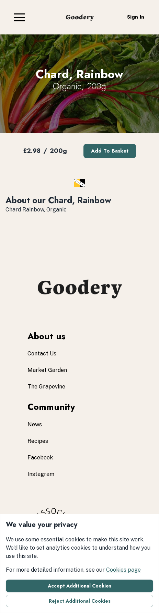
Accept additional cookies (79, 585)
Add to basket (109, 151)
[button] (19, 17)
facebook (40, 457)
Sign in (135, 17)
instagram (40, 474)
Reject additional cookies (80, 601)
